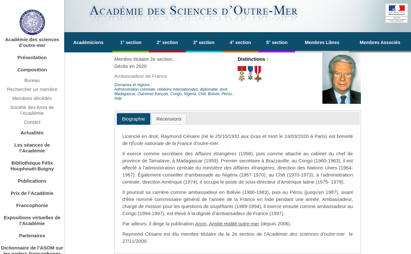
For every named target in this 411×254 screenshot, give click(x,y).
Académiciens (88, 42)
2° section (167, 42)
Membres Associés (380, 42)
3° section (203, 42)
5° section (276, 42)
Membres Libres (322, 42)
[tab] (133, 119)
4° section (240, 42)
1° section (130, 42)
